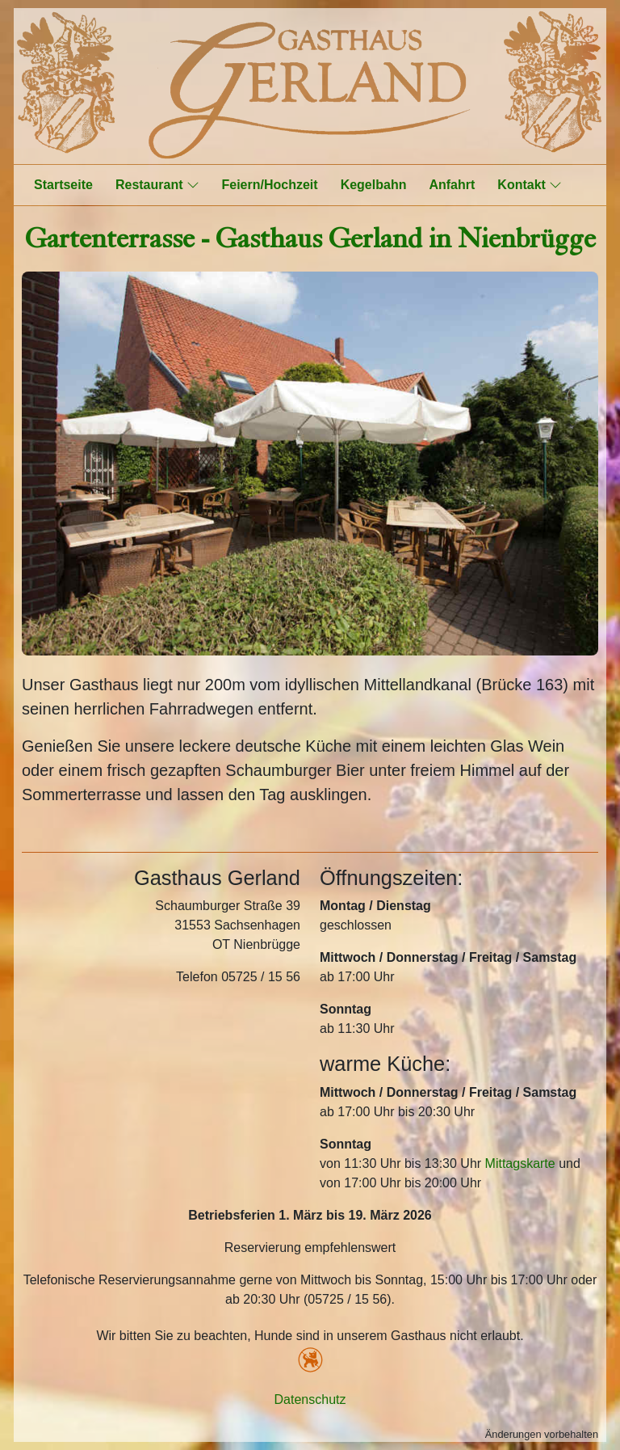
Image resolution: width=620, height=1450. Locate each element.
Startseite (63, 185)
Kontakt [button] (529, 184)
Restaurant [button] (157, 184)
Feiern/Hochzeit (270, 185)
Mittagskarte (520, 1163)
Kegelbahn (374, 185)
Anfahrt (452, 185)
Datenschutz (310, 1399)
